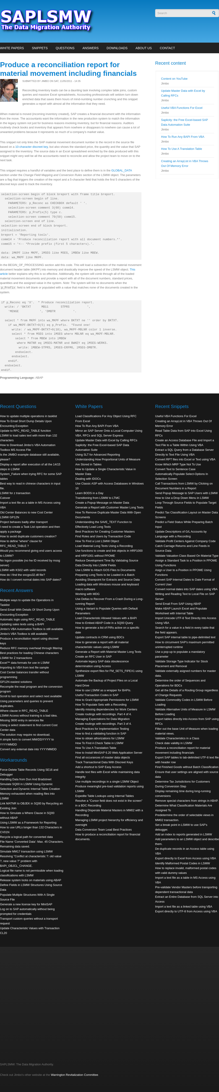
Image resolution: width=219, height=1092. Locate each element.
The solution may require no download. (25, 734)
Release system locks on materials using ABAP (30, 880)
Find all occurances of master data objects (102, 757)
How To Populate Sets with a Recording (101, 704)
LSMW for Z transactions (16, 658)
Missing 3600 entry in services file (22, 720)
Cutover (5, 498)
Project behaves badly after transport (24, 522)
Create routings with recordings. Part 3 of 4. (103, 723)
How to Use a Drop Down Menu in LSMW (182, 498)
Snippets (40, 48)
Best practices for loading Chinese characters (29, 653)
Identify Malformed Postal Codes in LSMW (182, 863)
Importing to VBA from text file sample (24, 667)
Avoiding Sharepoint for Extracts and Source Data (107, 579)
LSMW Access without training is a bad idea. (28, 715)
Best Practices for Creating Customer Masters (105, 531)
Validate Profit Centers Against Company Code (185, 541)
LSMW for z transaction (15, 493)
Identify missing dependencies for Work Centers (106, 709)
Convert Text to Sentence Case (175, 469)
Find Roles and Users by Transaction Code (103, 536)
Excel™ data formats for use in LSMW (25, 662)
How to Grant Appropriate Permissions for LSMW (107, 700)
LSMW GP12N (9, 517)
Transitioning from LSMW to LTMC (97, 498)
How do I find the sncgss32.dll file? (22, 575)
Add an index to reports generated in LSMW (183, 834)
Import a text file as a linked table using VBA (183, 906)
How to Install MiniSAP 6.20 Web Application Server (108, 752)
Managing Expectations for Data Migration (102, 719)
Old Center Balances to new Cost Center (26, 512)
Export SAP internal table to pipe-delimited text (185, 637)
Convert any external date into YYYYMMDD (28, 749)
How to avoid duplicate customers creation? (28, 536)
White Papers (12, 48)
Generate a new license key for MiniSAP (26, 904)
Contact (167, 48)
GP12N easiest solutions (16, 682)
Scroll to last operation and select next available (31, 696)
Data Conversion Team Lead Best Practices (103, 829)
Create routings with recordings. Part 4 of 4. (103, 714)
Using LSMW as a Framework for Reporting (28, 822)
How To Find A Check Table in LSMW (99, 743)
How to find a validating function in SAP (100, 733)
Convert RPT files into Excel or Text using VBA (185, 459)
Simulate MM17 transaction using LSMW (26, 851)
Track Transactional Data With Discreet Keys (104, 762)
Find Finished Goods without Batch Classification (186, 767)
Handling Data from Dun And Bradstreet (26, 779)
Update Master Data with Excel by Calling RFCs (106, 440)
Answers (90, 48)
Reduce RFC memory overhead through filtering (31, 648)
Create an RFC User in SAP (93, 656)
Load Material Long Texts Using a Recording (104, 546)
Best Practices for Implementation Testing (102, 728)
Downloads (117, 48)
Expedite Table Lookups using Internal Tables (104, 796)
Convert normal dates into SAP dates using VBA (186, 589)
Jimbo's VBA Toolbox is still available (23, 633)
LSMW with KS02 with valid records (23, 570)
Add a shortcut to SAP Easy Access (98, 767)
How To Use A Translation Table (181, 149)
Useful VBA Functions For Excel (181, 108)
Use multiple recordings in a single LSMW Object (106, 781)
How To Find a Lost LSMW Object (97, 541)
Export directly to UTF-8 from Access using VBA (186, 911)
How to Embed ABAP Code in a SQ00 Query (104, 623)
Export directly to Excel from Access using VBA (185, 858)
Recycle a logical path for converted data (26, 837)
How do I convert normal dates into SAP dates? (30, 579)
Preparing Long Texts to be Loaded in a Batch (104, 575)
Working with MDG (87, 594)
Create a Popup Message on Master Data (102, 502)
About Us (144, 48)
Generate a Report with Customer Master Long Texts (109, 507)
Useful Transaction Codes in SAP (96, 695)
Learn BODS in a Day (89, 493)
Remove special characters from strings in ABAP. (186, 800)
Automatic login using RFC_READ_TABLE (27, 619)
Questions (65, 48)
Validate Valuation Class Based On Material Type (186, 555)
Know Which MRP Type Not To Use (178, 464)
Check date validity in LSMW (173, 743)
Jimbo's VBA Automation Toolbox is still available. (32, 629)
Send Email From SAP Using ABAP (178, 603)
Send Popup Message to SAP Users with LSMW (186, 493)
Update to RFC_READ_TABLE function (25, 430)
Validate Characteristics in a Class (177, 738)
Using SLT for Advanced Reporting (97, 454)
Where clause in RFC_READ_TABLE (24, 710)
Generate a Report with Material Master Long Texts (108, 651)
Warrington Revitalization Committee (74, 1075)
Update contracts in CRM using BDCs (99, 637)
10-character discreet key (31, 146)
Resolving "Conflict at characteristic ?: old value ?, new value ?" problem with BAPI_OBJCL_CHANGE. (30, 861)
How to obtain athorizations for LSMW (99, 738)
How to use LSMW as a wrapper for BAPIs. (103, 690)
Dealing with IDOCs (88, 478)
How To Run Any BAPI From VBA (182, 136)
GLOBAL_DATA (121, 170)
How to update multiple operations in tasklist (28, 416)
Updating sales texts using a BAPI (22, 624)
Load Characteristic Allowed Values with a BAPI (106, 618)
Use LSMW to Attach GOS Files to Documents (105, 570)
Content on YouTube (174, 78)
